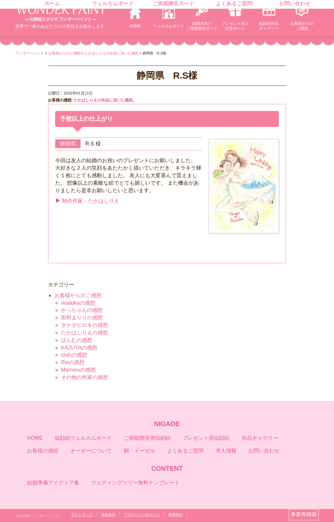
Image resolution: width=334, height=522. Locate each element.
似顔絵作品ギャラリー (269, 26)
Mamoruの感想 (78, 370)
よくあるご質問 (234, 3)
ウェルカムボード (168, 26)
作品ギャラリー (260, 438)
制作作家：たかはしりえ (87, 201)
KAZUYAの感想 (79, 347)
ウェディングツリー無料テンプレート (135, 482)
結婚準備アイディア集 (53, 482)
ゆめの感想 (74, 355)
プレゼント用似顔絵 (206, 438)
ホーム (52, 3)
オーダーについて (91, 450)
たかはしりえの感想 (84, 332)
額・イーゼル (139, 450)
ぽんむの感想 (76, 340)
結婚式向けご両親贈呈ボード (202, 26)
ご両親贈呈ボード (173, 3)
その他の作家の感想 (84, 377)
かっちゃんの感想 (82, 310)
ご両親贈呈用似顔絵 (147, 438)
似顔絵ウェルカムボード (83, 438)
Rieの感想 (72, 362)
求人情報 (226, 450)
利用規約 (175, 514)
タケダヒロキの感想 (84, 325)
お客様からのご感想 (302, 26)
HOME (135, 26)
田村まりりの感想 (82, 317)
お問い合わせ (295, 3)
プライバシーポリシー (142, 514)
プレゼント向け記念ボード (235, 26)
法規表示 (108, 514)
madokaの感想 (78, 303)
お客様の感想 (42, 450)
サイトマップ (82, 514)
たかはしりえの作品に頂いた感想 (103, 100)
